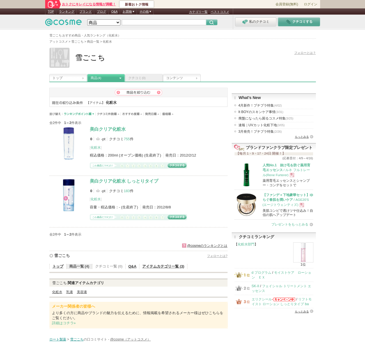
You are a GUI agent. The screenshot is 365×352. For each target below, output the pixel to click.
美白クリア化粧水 (108, 129)
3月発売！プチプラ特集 (260, 132)
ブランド (85, 11)
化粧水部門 (246, 244)
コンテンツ (174, 78)
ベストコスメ (220, 11)
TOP (51, 11)
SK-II (255, 286)
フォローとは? (217, 255)
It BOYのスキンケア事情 (260, 112)
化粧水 (96, 147)
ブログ (101, 11)
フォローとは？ (305, 52)
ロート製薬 (57, 339)
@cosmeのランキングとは (207, 246)
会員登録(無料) (287, 4)
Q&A (114, 11)
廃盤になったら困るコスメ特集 (265, 118)
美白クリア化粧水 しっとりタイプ (124, 181)
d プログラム (261, 273)
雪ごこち (62, 255)
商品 (96, 78)
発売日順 (152, 114)
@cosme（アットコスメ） (130, 339)
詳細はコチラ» (64, 323)
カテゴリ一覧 (198, 11)
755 (127, 139)
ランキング (66, 11)
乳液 (69, 292)
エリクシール (262, 299)
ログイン (310, 4)
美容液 (82, 292)
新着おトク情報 (136, 4)
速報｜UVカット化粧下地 (261, 125)
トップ (57, 78)
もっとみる (302, 136)
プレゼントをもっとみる (289, 224)
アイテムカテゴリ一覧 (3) (163, 266)
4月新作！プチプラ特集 (260, 105)
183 (127, 191)
